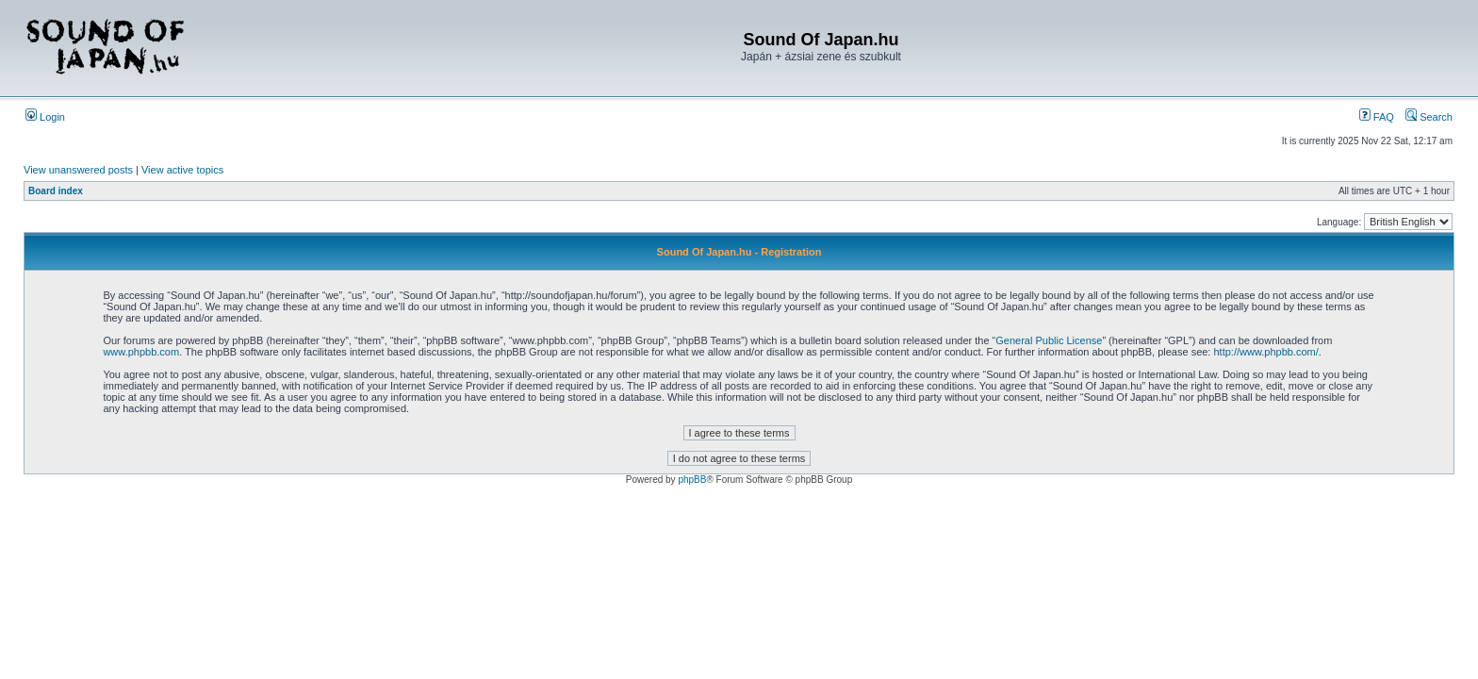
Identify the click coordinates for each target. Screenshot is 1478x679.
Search (1429, 117)
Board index (55, 191)
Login (45, 117)
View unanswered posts (78, 169)
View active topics (182, 169)
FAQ (1376, 117)
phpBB (692, 479)
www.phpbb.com (141, 351)
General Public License (1048, 340)
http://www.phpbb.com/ (1265, 351)
